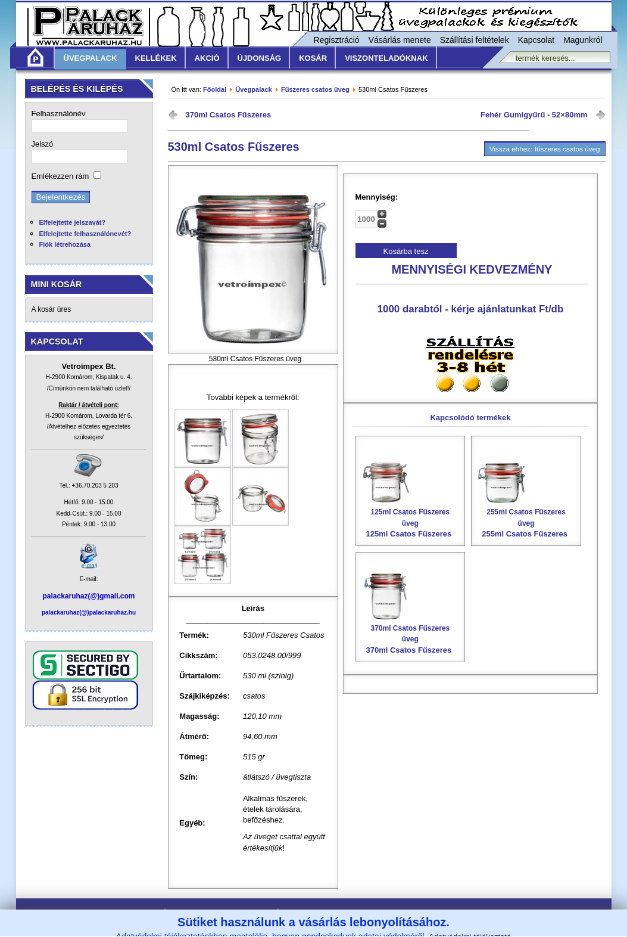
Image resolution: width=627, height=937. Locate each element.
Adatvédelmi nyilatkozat (421, 912)
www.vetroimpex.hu (403, 929)
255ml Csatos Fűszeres (526, 495)
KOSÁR (313, 58)
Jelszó (43, 143)
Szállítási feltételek (474, 40)
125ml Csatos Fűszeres (410, 495)
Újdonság (260, 58)
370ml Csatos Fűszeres (229, 114)
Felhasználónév (59, 113)
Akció (207, 58)
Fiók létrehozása (65, 244)
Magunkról (582, 40)
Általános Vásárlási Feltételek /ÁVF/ (226, 912)
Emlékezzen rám (60, 176)
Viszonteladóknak (386, 58)
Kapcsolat (536, 40)
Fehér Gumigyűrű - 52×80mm (534, 114)
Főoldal (214, 89)
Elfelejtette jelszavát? (72, 222)
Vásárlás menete (400, 40)
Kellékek (156, 58)
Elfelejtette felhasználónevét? (85, 233)
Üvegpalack (90, 58)
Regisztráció (337, 40)
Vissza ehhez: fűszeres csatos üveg (544, 149)
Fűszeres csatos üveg (315, 89)
